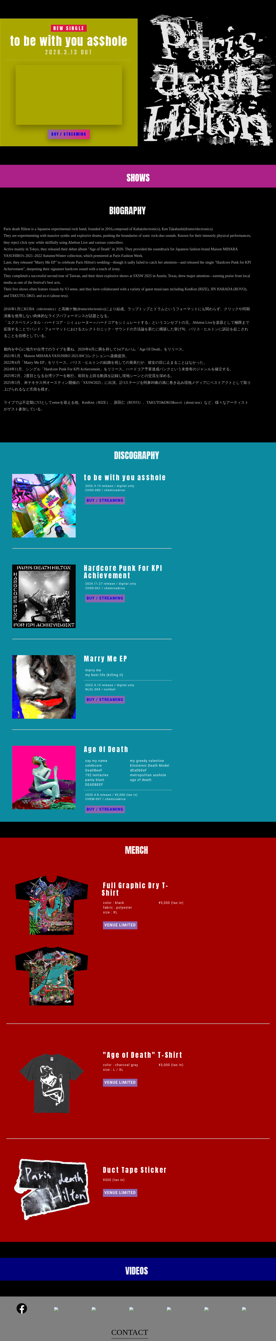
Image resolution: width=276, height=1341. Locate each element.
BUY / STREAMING (68, 134)
